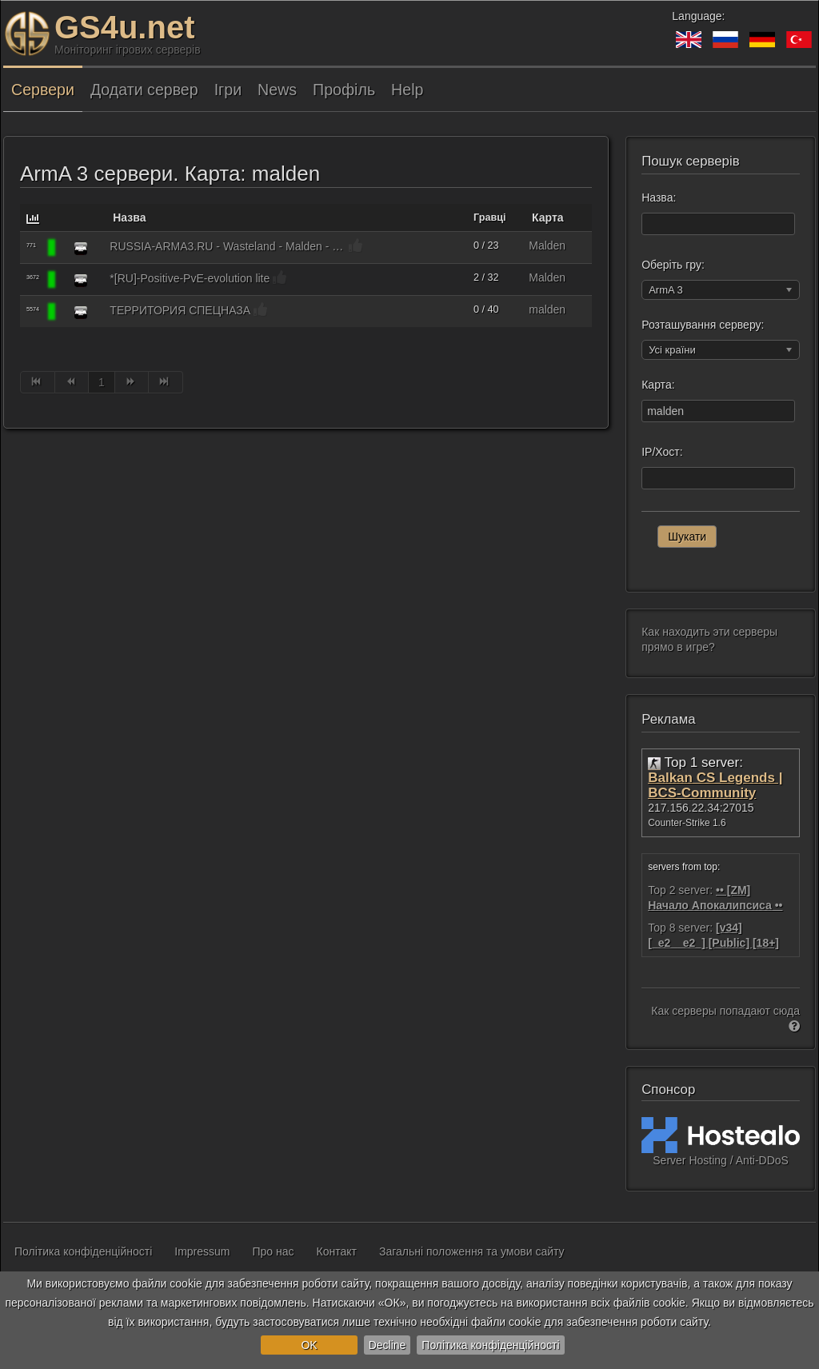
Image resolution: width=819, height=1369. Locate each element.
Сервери (42, 89)
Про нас (273, 1251)
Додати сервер (144, 89)
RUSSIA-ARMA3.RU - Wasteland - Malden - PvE (228, 246)
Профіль (344, 89)
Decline (387, 1345)
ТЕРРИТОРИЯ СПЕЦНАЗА (180, 310)
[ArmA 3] (80, 247)
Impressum (202, 1251)
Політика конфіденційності (490, 1345)
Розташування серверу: (702, 324)
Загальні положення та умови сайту (472, 1251)
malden (547, 309)
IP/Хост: (661, 451)
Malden (547, 245)
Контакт (337, 1251)
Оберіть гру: (673, 264)
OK (309, 1345)
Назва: (658, 197)
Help (407, 89)
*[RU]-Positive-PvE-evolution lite (190, 278)
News (277, 89)
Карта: (657, 384)
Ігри (228, 89)
